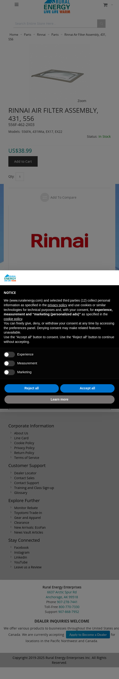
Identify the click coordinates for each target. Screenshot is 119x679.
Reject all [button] (31, 388)
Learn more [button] (59, 399)
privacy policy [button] (57, 305)
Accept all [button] (87, 388)
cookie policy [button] (13, 319)
